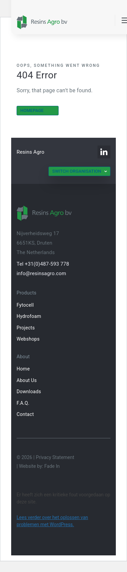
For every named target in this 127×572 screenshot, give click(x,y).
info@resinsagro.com (41, 273)
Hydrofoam (29, 316)
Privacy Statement (55, 457)
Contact (25, 414)
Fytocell (25, 305)
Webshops (28, 339)
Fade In (52, 466)
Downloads (29, 391)
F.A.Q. (23, 403)
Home (23, 368)
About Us (27, 380)
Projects (26, 327)
